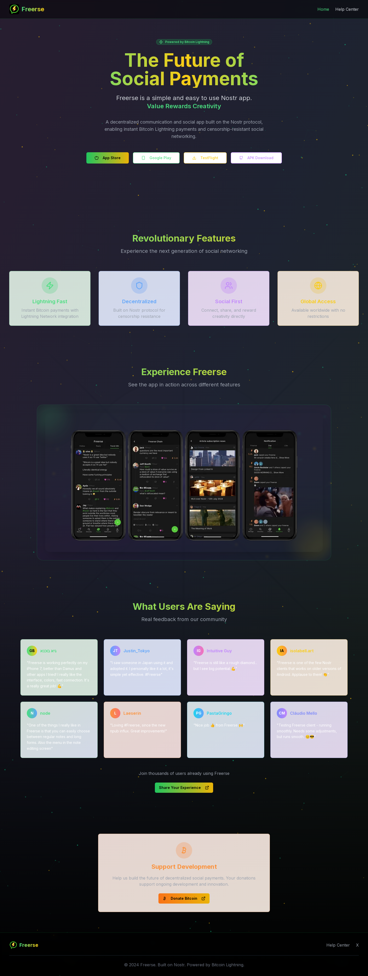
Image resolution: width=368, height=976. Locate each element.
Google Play (156, 158)
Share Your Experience (184, 787)
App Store (108, 158)
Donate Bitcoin (184, 898)
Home (323, 9)
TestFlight (205, 158)
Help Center (347, 9)
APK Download (256, 158)
